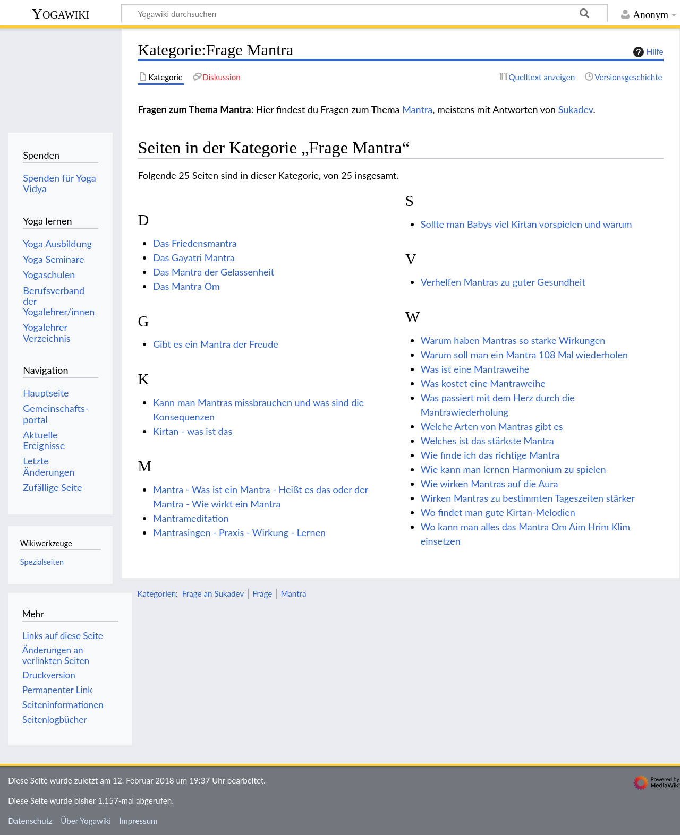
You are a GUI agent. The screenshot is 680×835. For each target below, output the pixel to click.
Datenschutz (30, 820)
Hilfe (647, 52)
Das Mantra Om (186, 286)
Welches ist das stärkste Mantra (487, 440)
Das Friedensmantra (194, 243)
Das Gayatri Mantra (194, 257)
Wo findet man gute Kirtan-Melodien (498, 512)
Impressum (138, 820)
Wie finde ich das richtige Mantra (490, 455)
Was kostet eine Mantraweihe (483, 383)
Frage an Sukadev (213, 593)
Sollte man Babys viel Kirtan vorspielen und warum (526, 224)
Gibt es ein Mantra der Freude (215, 344)
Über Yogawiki (86, 820)
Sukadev (575, 109)
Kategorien (156, 593)
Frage (263, 593)
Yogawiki (61, 13)
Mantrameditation (190, 518)
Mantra (417, 109)
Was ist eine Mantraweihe (475, 369)
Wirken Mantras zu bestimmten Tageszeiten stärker (528, 498)
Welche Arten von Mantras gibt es (492, 426)
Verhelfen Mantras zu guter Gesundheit (503, 282)
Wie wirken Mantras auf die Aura (489, 483)
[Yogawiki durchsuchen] (364, 13)
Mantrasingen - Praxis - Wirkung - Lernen (239, 532)
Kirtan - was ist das (192, 431)
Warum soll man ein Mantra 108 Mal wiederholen (524, 354)
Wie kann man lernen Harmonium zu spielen (513, 469)
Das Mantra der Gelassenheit (213, 272)
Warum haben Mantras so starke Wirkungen (513, 340)
